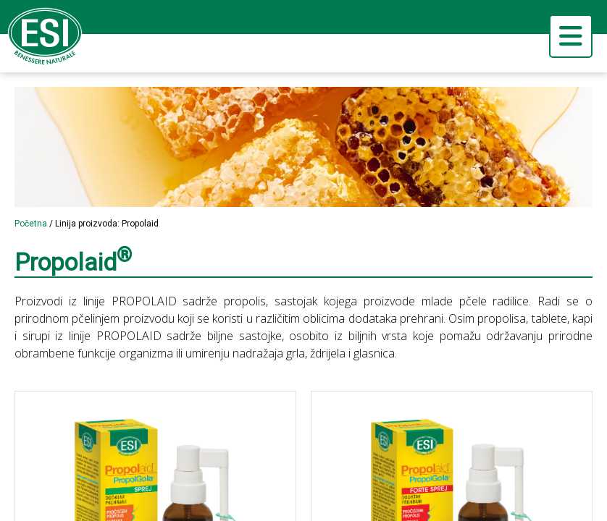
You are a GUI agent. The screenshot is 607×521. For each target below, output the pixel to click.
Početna (30, 224)
